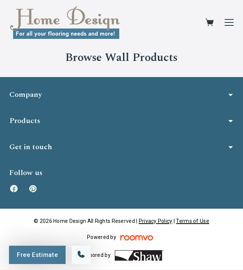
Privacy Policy (155, 221)
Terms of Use (192, 221)
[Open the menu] (229, 22)
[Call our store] (81, 255)
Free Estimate (37, 254)
